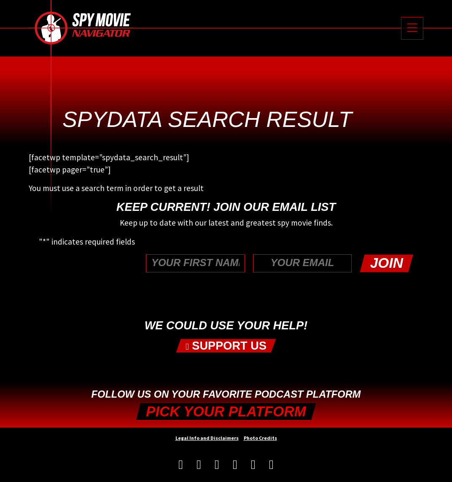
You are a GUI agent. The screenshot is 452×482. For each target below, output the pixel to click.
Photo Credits (260, 438)
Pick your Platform (226, 411)
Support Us (226, 345)
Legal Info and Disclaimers (207, 438)
